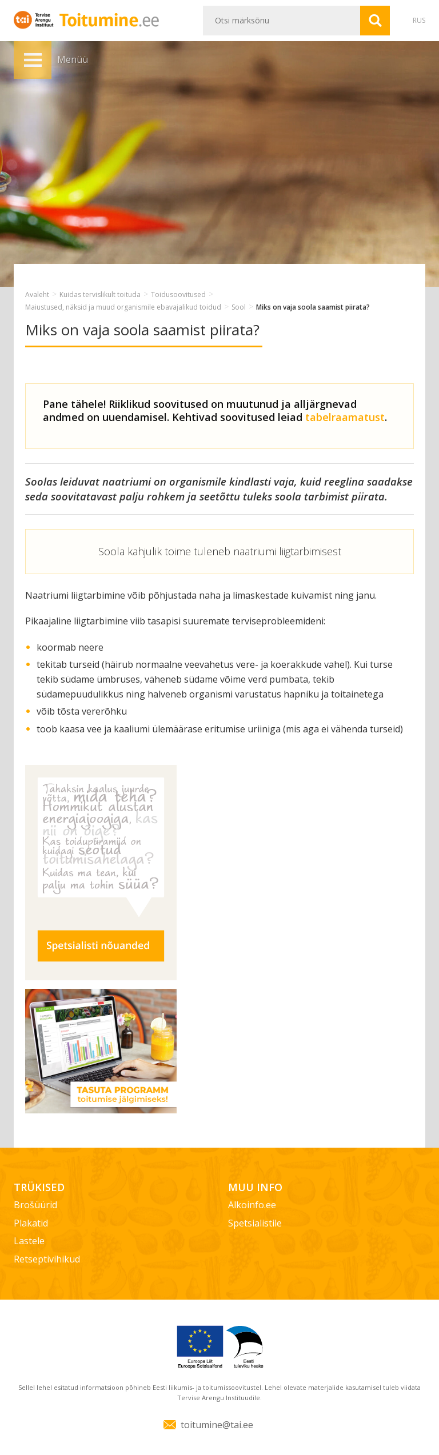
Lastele (29, 1240)
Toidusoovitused (178, 294)
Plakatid (31, 1223)
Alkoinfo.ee (252, 1205)
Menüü (32, 60)
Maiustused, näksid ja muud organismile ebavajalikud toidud (123, 307)
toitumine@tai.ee (217, 1424)
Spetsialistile (255, 1223)
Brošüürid (35, 1205)
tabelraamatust (345, 417)
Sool (239, 307)
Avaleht (37, 294)
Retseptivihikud (47, 1259)
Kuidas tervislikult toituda (100, 294)
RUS (419, 20)
